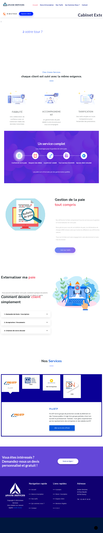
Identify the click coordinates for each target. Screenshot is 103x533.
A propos (58, 489)
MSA (31, 381)
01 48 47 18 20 (12, 14)
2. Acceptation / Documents (14, 322)
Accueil (35, 5)
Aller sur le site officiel (62, 428)
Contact (84, 5)
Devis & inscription (46, 5)
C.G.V (58, 508)
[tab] (19, 158)
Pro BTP (10, 383)
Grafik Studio (17, 508)
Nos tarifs (59, 5)
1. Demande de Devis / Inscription (16, 314)
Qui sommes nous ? (72, 5)
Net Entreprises (51, 383)
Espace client (26, 14)
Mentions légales (61, 503)
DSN (72, 386)
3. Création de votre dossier (14, 331)
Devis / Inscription (61, 494)
